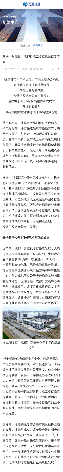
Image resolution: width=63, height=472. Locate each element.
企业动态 (25, 45)
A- (53, 69)
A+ (58, 69)
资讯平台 (38, 45)
